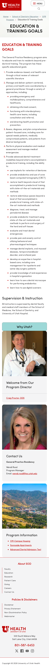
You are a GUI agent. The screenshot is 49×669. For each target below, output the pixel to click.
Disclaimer (8, 604)
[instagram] (32, 650)
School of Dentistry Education (25, 16)
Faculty (7, 569)
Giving (7, 584)
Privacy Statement (12, 608)
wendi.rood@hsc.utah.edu (24, 473)
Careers (7, 588)
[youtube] (27, 650)
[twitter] (16, 650)
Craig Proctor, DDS (15, 398)
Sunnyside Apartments (21, 545)
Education (8, 573)
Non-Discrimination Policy (15, 612)
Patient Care (10, 580)
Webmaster (9, 616)
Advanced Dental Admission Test (25, 549)
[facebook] (22, 650)
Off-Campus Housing (20, 541)
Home (5, 16)
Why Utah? (24, 327)
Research (8, 576)
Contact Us (9, 592)
